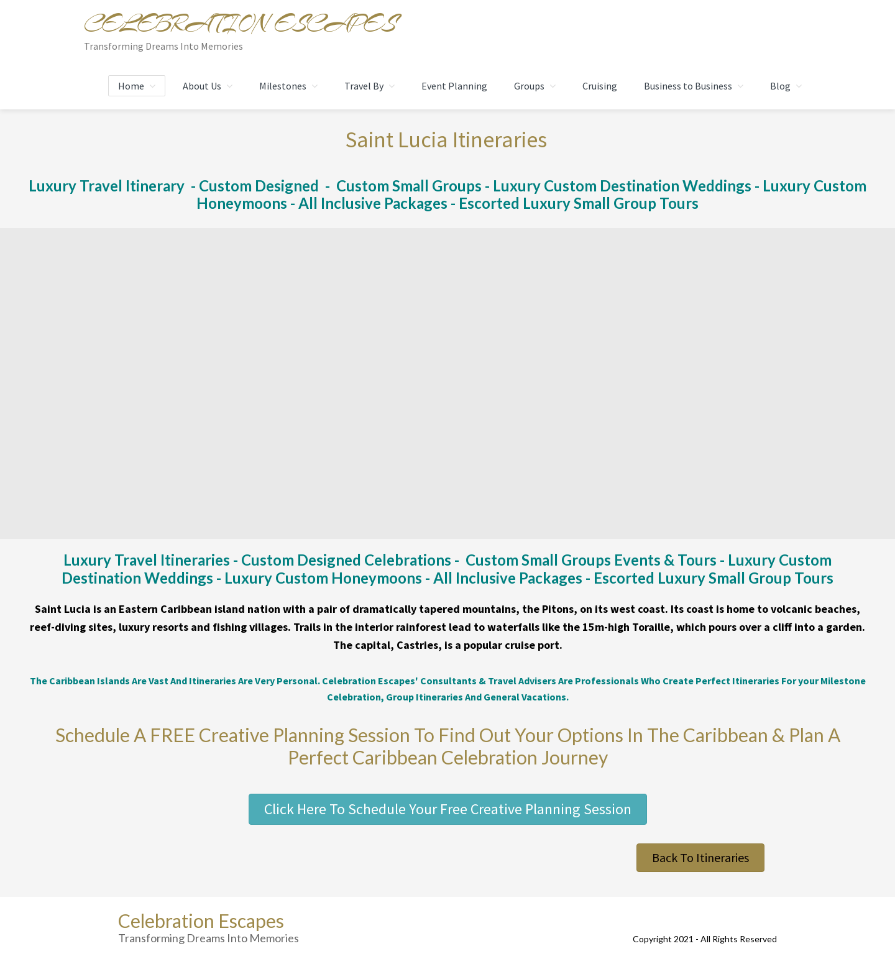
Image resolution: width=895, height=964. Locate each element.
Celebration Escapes (240, 23)
